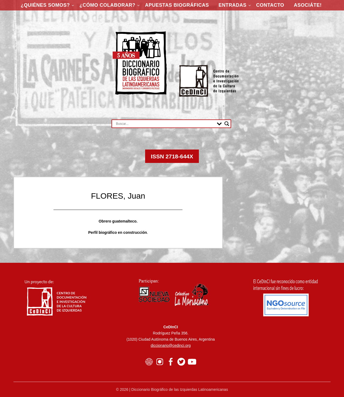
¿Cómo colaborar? (107, 5)
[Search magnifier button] (227, 124)
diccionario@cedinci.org (171, 345)
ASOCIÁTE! (308, 5)
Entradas (232, 5)
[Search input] (165, 124)
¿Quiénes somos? (45, 5)
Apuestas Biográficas (177, 5)
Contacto (270, 5)
